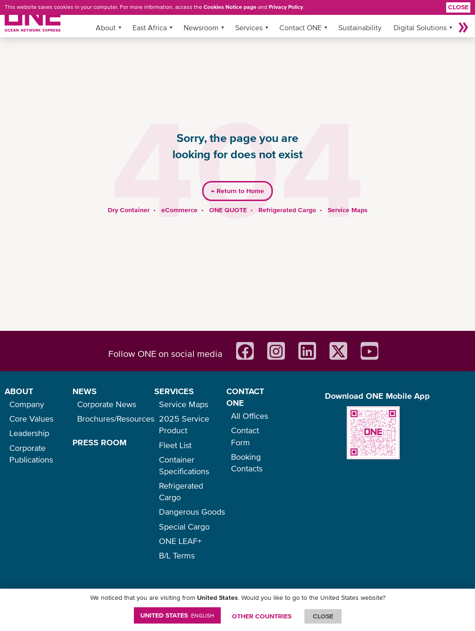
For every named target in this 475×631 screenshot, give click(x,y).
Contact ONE (300, 27)
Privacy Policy (286, 7)
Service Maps (348, 210)
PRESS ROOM (99, 442)
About (106, 27)
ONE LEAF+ (180, 541)
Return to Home (237, 191)
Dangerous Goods (192, 512)
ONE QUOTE (228, 210)
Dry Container (129, 210)
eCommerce (179, 210)
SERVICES (174, 391)
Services (249, 27)
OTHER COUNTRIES (261, 616)
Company (26, 404)
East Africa (149, 27)
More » (463, 27)
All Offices (249, 416)
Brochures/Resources (115, 418)
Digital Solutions (420, 27)
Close (458, 7)
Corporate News (106, 404)
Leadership (29, 433)
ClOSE (323, 616)
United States (177, 615)
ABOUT (19, 391)
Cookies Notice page (230, 7)
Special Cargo (184, 526)
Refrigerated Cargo (287, 210)
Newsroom (201, 27)
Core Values (31, 418)
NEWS (85, 391)
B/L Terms (177, 555)
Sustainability (360, 27)
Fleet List (175, 445)
